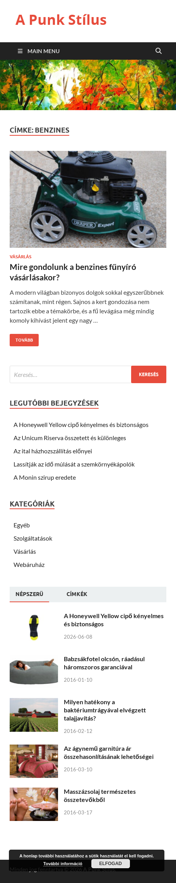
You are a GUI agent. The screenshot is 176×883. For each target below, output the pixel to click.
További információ (62, 863)
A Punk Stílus (61, 19)
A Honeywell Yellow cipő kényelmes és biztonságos (81, 424)
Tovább (21, 338)
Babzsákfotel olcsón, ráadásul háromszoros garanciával (104, 662)
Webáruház (29, 564)
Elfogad (110, 863)
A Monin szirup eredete (45, 477)
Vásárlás (20, 256)
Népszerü (29, 594)
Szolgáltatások (33, 538)
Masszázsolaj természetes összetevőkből (100, 795)
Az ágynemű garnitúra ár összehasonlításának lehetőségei (109, 752)
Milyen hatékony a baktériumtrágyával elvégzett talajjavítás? (105, 710)
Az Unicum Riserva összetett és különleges (70, 437)
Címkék (77, 594)
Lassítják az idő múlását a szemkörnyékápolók (74, 464)
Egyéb (22, 525)
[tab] (29, 594)
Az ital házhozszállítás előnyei (53, 450)
